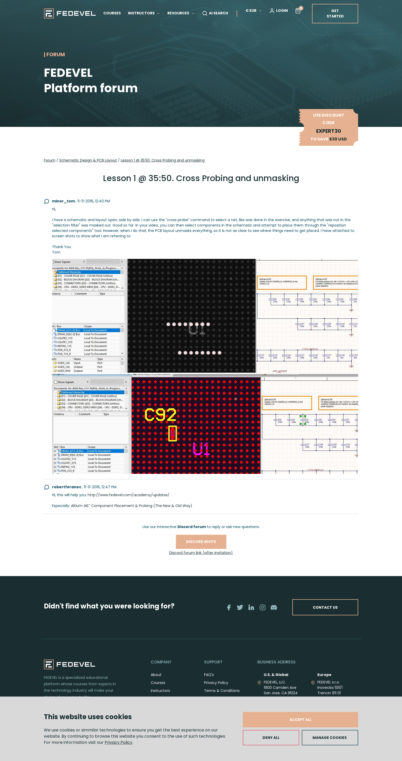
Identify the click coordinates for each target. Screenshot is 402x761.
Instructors (160, 690)
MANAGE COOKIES (330, 737)
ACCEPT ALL (300, 719)
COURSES (112, 13)
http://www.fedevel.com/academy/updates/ (128, 494)
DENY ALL (271, 737)
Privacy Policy (118, 742)
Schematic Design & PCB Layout (88, 160)
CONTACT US (324, 607)
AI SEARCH (215, 13)
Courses (158, 682)
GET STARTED (335, 13)
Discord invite (201, 541)
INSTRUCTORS (144, 13)
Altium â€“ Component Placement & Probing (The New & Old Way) (131, 505)
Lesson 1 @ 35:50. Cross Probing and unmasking (163, 160)
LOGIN (278, 11)
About (156, 674)
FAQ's (209, 674)
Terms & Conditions (222, 690)
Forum (49, 160)
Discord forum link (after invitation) (201, 552)
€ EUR (254, 10)
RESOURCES (181, 13)
